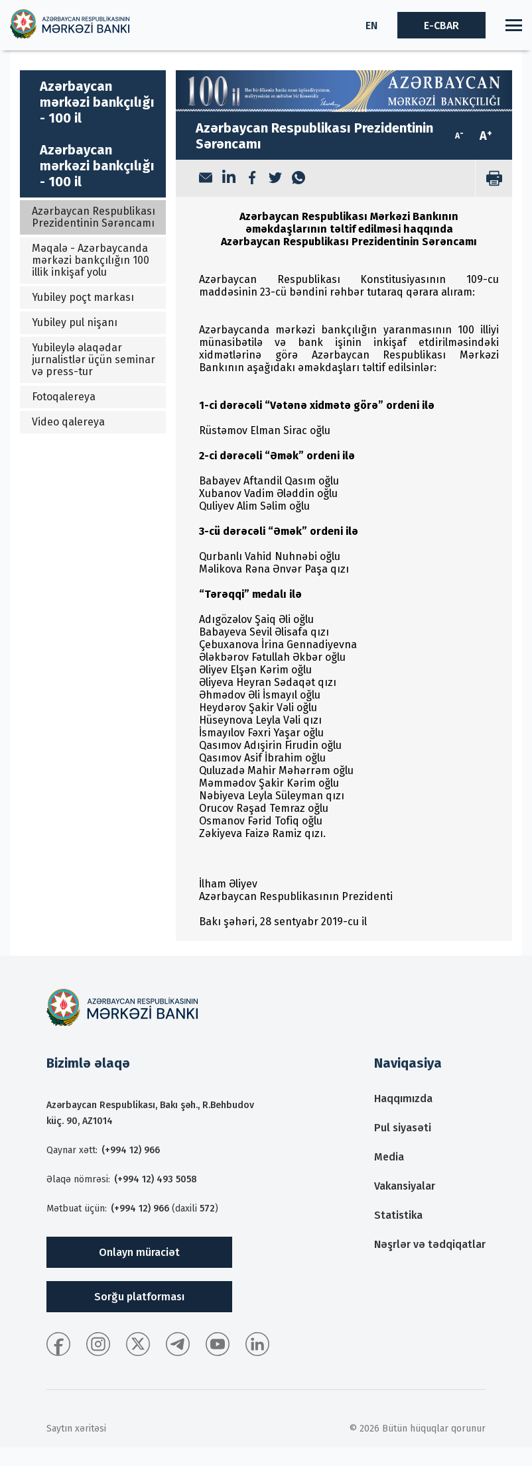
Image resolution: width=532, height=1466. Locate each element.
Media (389, 1157)
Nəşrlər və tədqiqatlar (430, 1244)
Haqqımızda (403, 1098)
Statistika (398, 1215)
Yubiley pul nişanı (74, 322)
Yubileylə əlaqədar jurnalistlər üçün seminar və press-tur (93, 359)
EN (371, 25)
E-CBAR (441, 25)
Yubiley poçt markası (83, 297)
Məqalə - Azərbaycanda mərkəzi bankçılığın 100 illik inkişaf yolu (90, 260)
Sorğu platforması (139, 1296)
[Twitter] (275, 179)
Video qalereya (68, 422)
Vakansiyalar (404, 1186)
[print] (493, 178)
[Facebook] (252, 179)
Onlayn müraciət (139, 1252)
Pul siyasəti (402, 1127)
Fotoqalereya (64, 396)
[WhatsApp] (298, 179)
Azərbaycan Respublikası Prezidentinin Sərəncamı (93, 217)
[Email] (205, 179)
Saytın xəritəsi (76, 1428)
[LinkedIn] (228, 178)
